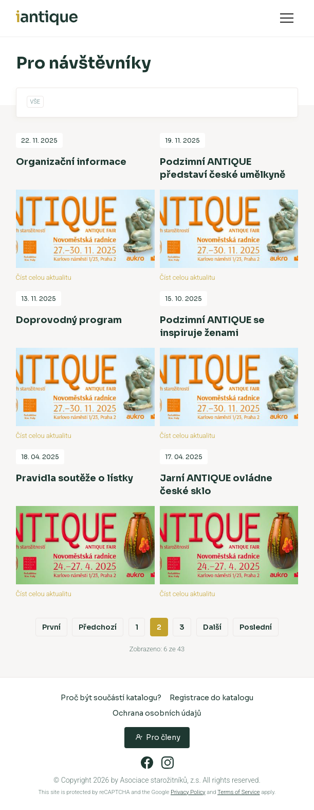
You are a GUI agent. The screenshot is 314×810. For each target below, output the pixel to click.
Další (212, 627)
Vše (35, 101)
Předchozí (98, 627)
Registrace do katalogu (211, 697)
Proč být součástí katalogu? (111, 697)
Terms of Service (238, 792)
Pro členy (157, 737)
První (51, 627)
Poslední (255, 627)
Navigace (286, 18)
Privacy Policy (188, 792)
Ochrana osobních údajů (157, 713)
